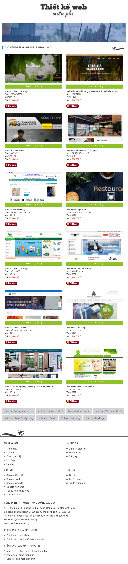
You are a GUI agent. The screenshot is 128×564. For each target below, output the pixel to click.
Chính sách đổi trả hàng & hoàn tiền (25, 539)
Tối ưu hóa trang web (17, 490)
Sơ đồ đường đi (77, 483)
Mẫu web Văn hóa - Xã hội (109, 411)
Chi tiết (28, 86)
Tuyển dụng (75, 479)
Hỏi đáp (10, 460)
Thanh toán (75, 452)
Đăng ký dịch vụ (77, 448)
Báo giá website (14, 483)
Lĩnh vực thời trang (70, 418)
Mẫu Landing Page (95, 418)
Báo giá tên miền (15, 475)
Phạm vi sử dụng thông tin (20, 555)
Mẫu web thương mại (79, 411)
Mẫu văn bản (13, 494)
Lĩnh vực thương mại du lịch (18, 411)
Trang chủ (11, 448)
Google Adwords (15, 486)
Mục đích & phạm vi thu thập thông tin (26, 551)
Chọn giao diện (14, 456)
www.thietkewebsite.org (16, 523)
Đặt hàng (38, 86)
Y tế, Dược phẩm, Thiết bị (50, 411)
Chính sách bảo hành (17, 535)
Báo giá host (13, 479)
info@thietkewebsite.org (24, 519)
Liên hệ (10, 464)
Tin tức (72, 475)
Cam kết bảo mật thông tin (20, 558)
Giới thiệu (11, 452)
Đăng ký (73, 456)
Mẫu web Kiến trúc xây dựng (19, 418)
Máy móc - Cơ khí (47, 418)
